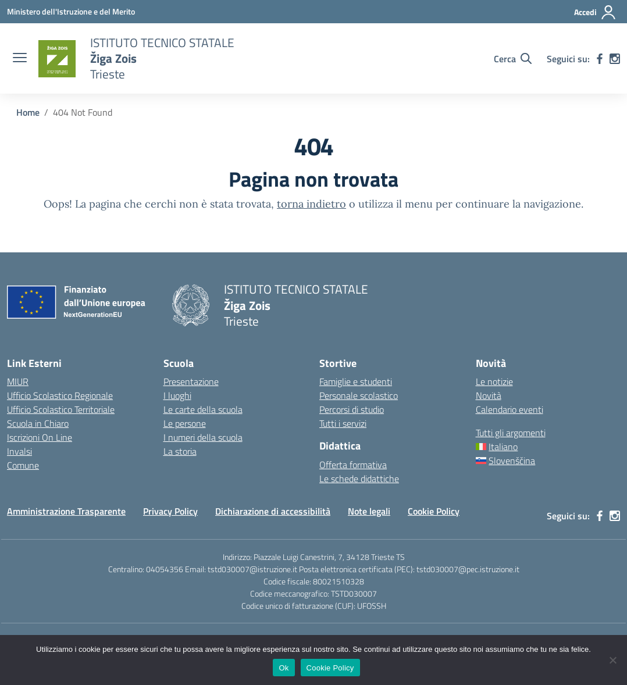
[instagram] (615, 58)
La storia (180, 451)
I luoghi (177, 395)
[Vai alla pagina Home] (28, 112)
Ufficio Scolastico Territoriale (61, 409)
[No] (612, 660)
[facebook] (599, 58)
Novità (488, 395)
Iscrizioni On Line (39, 437)
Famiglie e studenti (355, 381)
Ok (283, 667)
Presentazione (191, 381)
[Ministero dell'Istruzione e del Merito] (71, 11)
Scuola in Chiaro (38, 423)
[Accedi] (595, 12)
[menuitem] (548, 447)
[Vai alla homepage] (57, 59)
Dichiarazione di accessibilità (272, 511)
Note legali (369, 511)
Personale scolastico (358, 395)
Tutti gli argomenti (511, 433)
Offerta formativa (353, 465)
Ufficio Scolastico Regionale (60, 395)
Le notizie (494, 381)
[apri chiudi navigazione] (20, 59)
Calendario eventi (509, 409)
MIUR (17, 381)
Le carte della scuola (203, 409)
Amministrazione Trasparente (66, 511)
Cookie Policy (433, 511)
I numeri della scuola (203, 437)
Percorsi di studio (351, 409)
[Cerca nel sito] (512, 58)
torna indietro (311, 204)
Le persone (184, 423)
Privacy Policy (170, 511)
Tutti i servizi (342, 423)
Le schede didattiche (359, 479)
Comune (23, 465)
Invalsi (19, 451)
